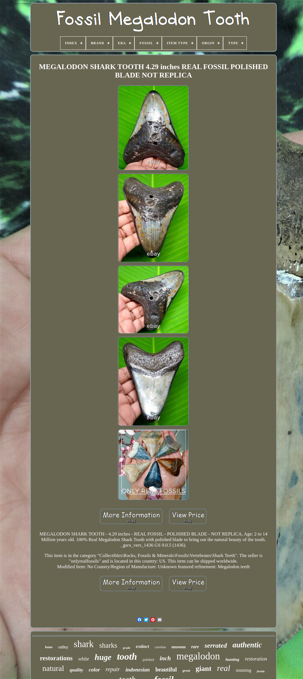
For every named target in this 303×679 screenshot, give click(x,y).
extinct (142, 646)
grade (126, 647)
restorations (56, 658)
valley (63, 647)
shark (84, 644)
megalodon (198, 656)
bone (49, 647)
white (83, 659)
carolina (160, 647)
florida (261, 671)
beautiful (166, 669)
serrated (216, 645)
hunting (232, 659)
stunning (243, 670)
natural (53, 668)
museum (179, 647)
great (186, 670)
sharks (108, 645)
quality (76, 670)
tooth (127, 656)
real (223, 668)
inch (165, 658)
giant (203, 668)
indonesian (138, 670)
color (94, 670)
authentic (247, 645)
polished (148, 660)
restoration (256, 659)
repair (113, 669)
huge (103, 657)
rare (195, 646)
